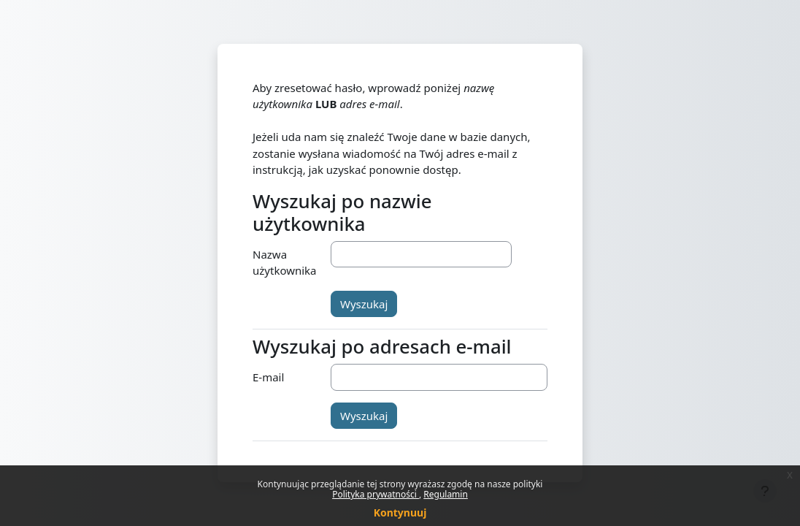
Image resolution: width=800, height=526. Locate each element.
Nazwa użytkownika (285, 262)
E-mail (268, 377)
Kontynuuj (400, 512)
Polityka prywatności (375, 494)
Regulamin (445, 494)
